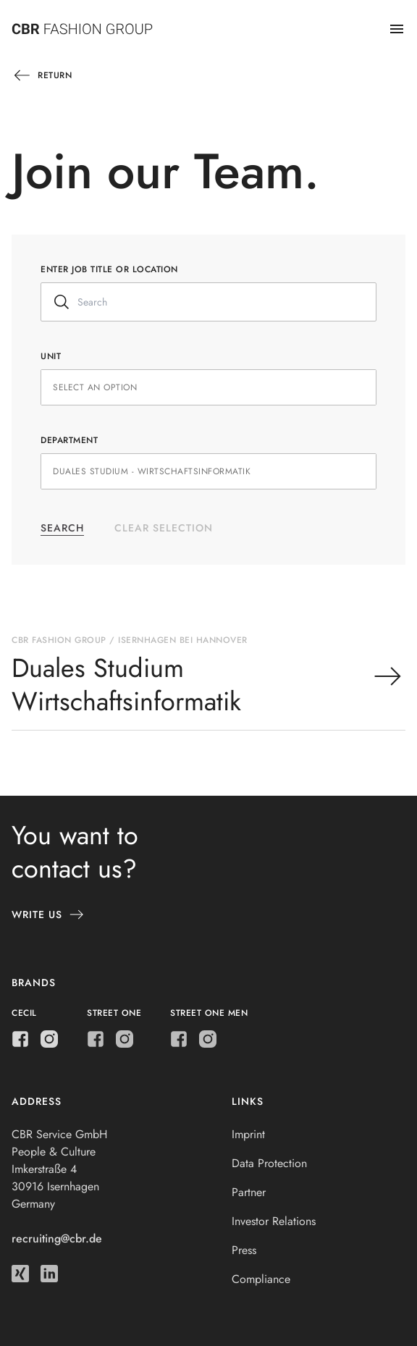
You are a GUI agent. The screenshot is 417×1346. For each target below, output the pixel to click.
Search (62, 528)
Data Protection (269, 1163)
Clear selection (163, 528)
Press (244, 1250)
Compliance (261, 1279)
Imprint (248, 1134)
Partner (249, 1192)
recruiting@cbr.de (57, 1238)
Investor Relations (274, 1221)
